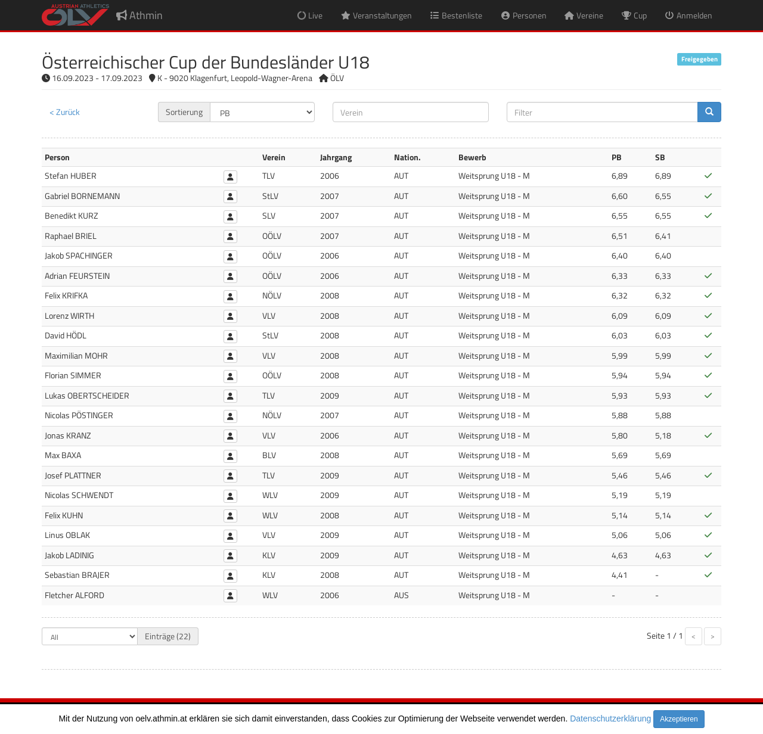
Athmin (139, 15)
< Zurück (64, 111)
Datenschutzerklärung (610, 718)
